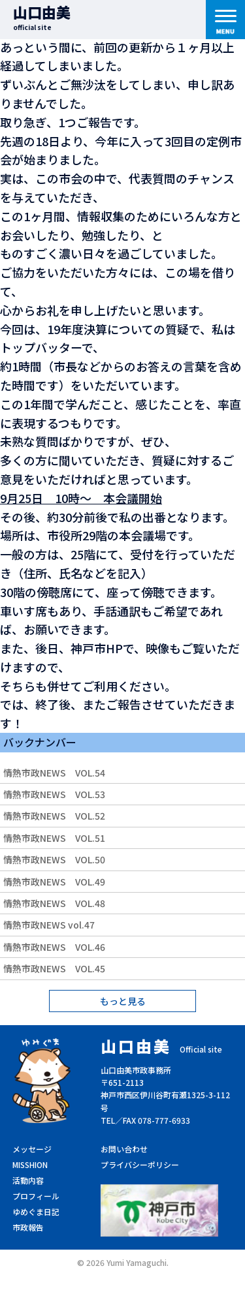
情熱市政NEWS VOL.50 (54, 859)
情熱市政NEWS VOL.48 (54, 903)
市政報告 (28, 1227)
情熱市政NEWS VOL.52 (54, 815)
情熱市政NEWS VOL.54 (54, 772)
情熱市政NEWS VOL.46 (54, 946)
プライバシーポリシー (140, 1164)
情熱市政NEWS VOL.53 (54, 794)
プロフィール (35, 1195)
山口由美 (42, 16)
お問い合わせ (124, 1148)
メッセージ (32, 1148)
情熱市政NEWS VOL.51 (54, 837)
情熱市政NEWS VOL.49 (54, 881)
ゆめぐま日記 (35, 1211)
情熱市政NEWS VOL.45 (54, 968)
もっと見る (123, 1001)
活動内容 (28, 1180)
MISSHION (30, 1164)
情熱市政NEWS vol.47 (49, 924)
